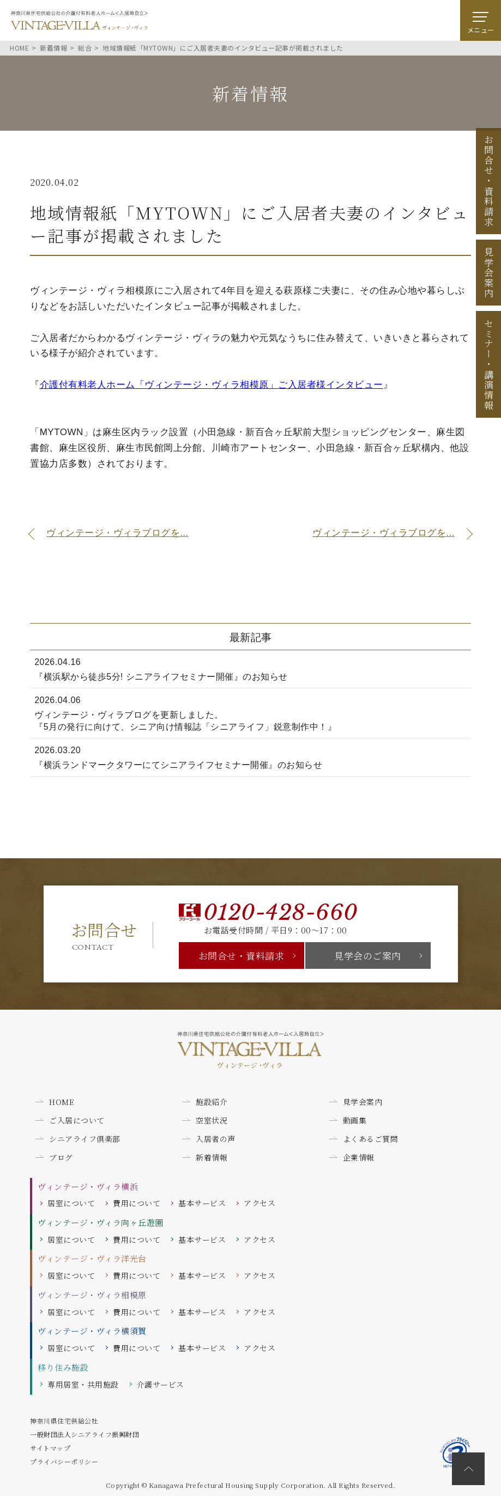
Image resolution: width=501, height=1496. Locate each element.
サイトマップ (50, 1447)
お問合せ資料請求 (489, 181)
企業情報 (359, 1157)
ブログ (61, 1157)
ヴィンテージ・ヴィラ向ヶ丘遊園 (101, 1222)
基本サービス (202, 1203)
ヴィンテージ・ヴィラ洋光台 (92, 1258)
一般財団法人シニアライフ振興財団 (84, 1434)
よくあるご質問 (371, 1138)
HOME (61, 1101)
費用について (136, 1203)
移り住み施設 (63, 1367)
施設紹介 (211, 1101)
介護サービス (160, 1384)
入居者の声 (216, 1138)
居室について (71, 1203)
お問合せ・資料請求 (241, 955)
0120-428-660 (280, 912)
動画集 (355, 1120)
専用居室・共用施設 (83, 1384)
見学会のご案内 (367, 955)
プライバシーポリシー (64, 1461)
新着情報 (211, 1157)
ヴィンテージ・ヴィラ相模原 (92, 1294)
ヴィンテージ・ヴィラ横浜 (88, 1186)
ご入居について (77, 1120)
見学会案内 (489, 272)
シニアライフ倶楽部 (84, 1138)
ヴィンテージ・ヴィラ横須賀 (92, 1330)
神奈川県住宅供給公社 (64, 1420)
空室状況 (211, 1120)
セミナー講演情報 (489, 364)
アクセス (259, 1203)
